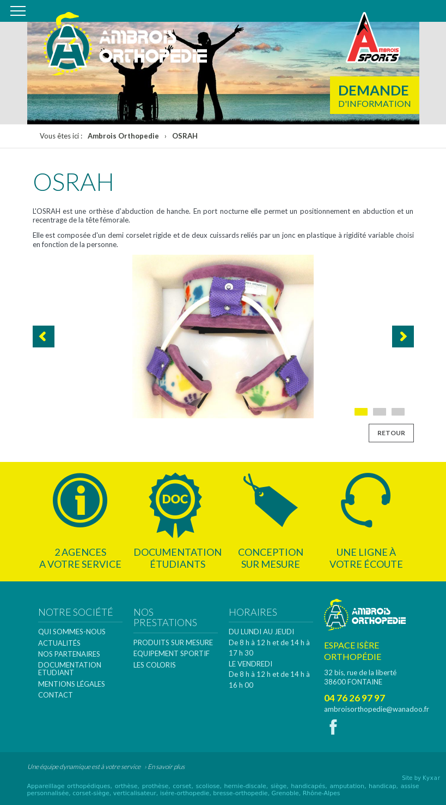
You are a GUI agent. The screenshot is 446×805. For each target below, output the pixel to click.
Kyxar (432, 778)
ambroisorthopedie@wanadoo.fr (376, 709)
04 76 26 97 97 (354, 698)
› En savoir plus (164, 766)
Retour (391, 433)
